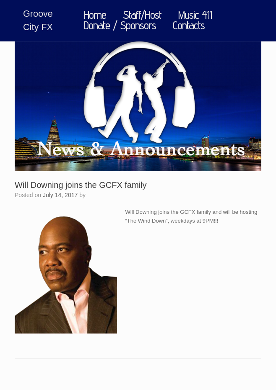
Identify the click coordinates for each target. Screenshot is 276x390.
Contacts (189, 26)
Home (94, 15)
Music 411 (195, 15)
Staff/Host (142, 15)
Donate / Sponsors (119, 26)
